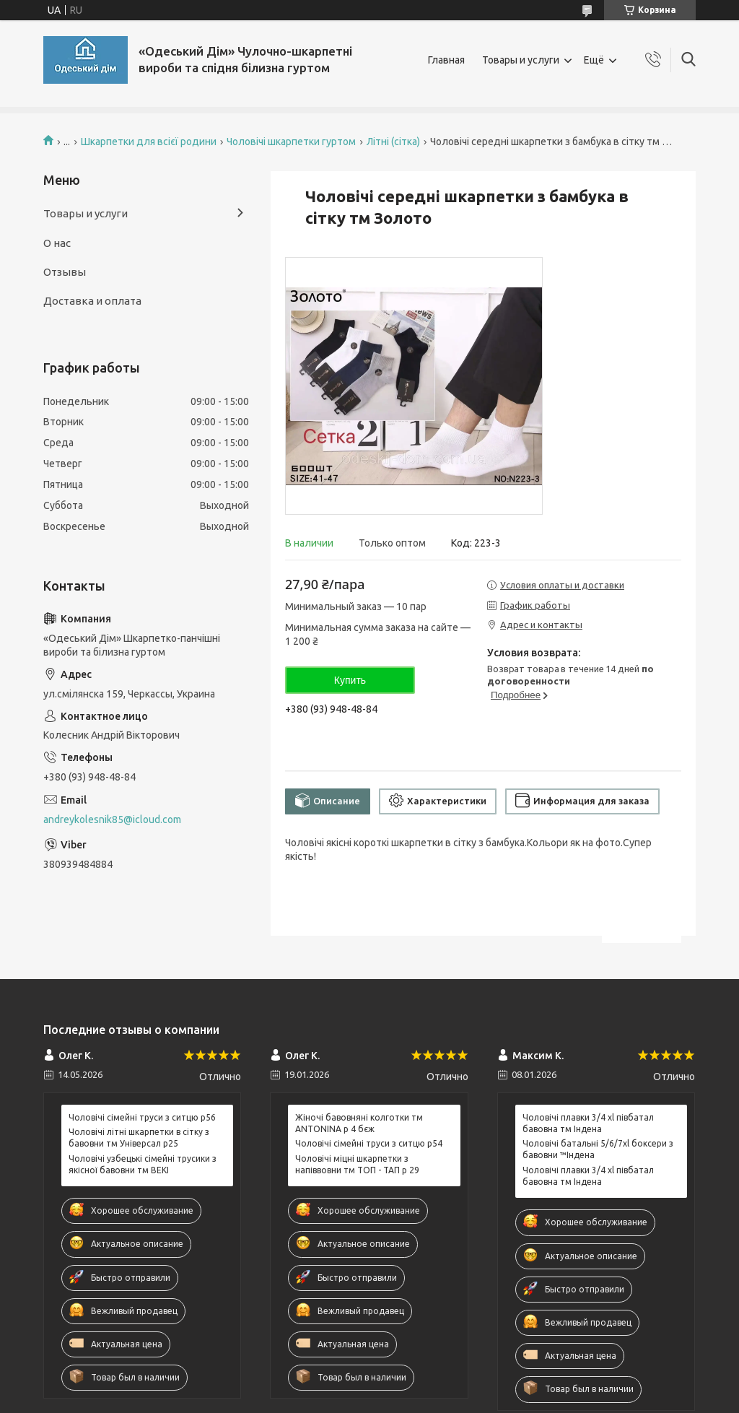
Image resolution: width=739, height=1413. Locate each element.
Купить (350, 680)
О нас (57, 243)
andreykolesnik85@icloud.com (112, 819)
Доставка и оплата (92, 301)
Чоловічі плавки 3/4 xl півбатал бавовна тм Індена (588, 1123)
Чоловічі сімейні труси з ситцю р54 (368, 1143)
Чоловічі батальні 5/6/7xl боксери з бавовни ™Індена (597, 1149)
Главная (446, 60)
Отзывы (64, 272)
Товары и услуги (520, 60)
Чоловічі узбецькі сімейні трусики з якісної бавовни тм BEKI (143, 1164)
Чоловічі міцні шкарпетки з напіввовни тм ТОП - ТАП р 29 (357, 1164)
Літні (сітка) (393, 141)
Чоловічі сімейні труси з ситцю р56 (142, 1117)
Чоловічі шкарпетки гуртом (291, 141)
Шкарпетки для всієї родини (149, 141)
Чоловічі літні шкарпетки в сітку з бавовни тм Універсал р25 (139, 1137)
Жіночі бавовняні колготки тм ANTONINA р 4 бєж (359, 1123)
